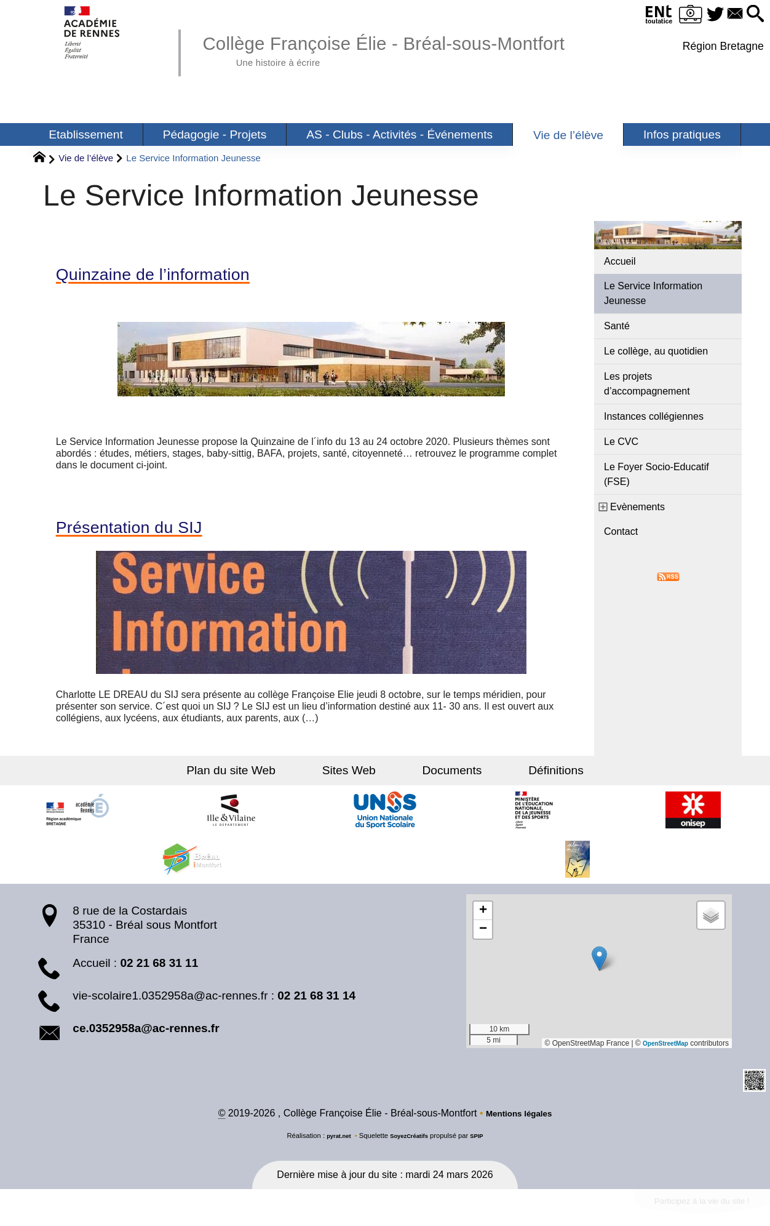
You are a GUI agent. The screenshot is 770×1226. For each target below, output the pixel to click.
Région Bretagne (720, 46)
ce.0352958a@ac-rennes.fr (146, 1034)
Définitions (526, 777)
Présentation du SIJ (143, 532)
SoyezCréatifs (410, 1143)
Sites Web (359, 777)
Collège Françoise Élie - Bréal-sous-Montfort (419, 49)
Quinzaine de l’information (172, 276)
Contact (621, 531)
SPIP (483, 1143)
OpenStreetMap (660, 1049)
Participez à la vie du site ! (688, 1211)
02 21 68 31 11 (159, 969)
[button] (752, 14)
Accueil (620, 261)
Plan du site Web (260, 777)
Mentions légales (518, 1121)
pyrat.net (333, 1143)
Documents (442, 777)
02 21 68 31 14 (316, 1002)
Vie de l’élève (85, 158)
